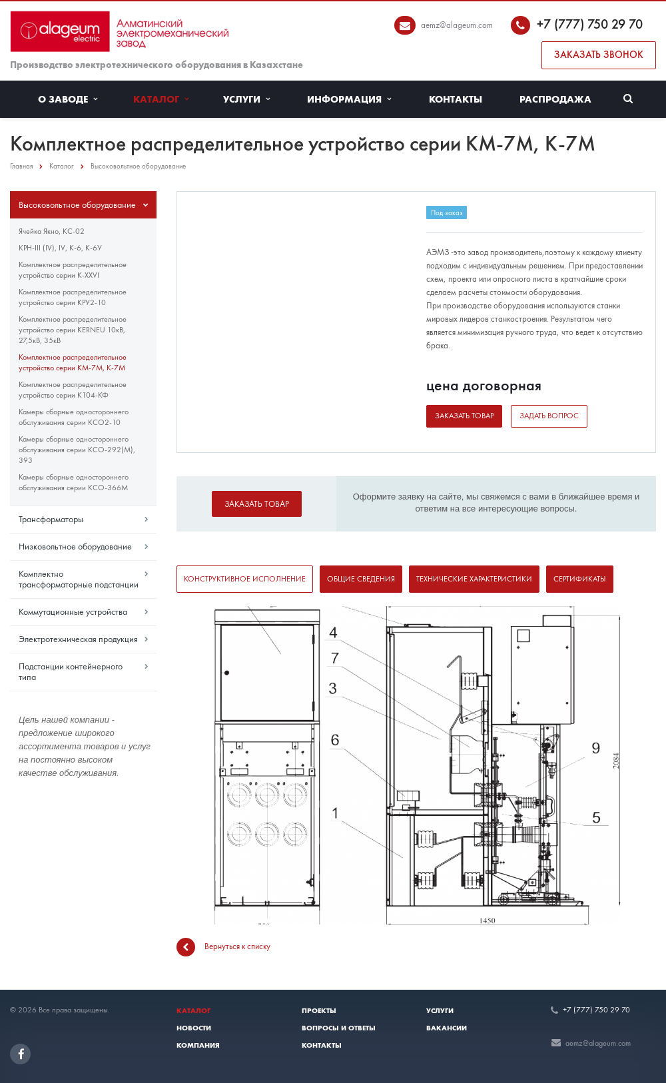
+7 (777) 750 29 (583, 24)
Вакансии (446, 1027)
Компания (198, 1045)
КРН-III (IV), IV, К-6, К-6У (60, 247)
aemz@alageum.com (457, 25)
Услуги (246, 99)
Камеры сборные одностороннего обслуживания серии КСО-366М (74, 482)
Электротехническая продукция (78, 639)
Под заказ (447, 212)
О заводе (67, 99)
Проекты (319, 1010)
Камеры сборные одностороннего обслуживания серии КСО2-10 (74, 417)
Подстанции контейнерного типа (71, 671)
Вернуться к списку (223, 947)
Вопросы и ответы (339, 1027)
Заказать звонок (598, 54)
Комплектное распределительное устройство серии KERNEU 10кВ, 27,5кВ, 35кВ (73, 330)
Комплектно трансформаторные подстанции (79, 578)
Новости (193, 1027)
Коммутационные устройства (73, 611)
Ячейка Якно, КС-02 (52, 231)
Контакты (455, 99)
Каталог (160, 99)
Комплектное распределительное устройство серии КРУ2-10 (73, 297)
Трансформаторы (51, 519)
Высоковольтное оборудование (77, 204)
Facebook (21, 1054)
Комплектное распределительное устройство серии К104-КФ (73, 389)
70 (636, 24)
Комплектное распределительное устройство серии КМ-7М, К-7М (73, 362)
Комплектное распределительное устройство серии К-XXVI (73, 269)
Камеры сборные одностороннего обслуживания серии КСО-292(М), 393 (77, 450)
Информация (349, 99)
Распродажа (555, 99)
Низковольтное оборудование (75, 546)
